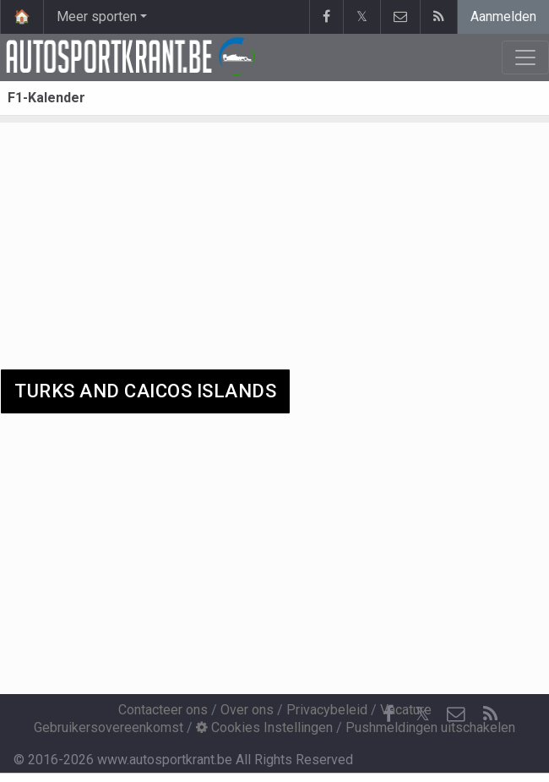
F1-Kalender (46, 98)
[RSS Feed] (490, 714)
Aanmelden (503, 16)
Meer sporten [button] (97, 16)
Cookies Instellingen (264, 727)
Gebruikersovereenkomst (108, 727)
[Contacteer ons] (456, 714)
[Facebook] (388, 714)
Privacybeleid (326, 710)
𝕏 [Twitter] (422, 714)
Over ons (247, 710)
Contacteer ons (163, 710)
